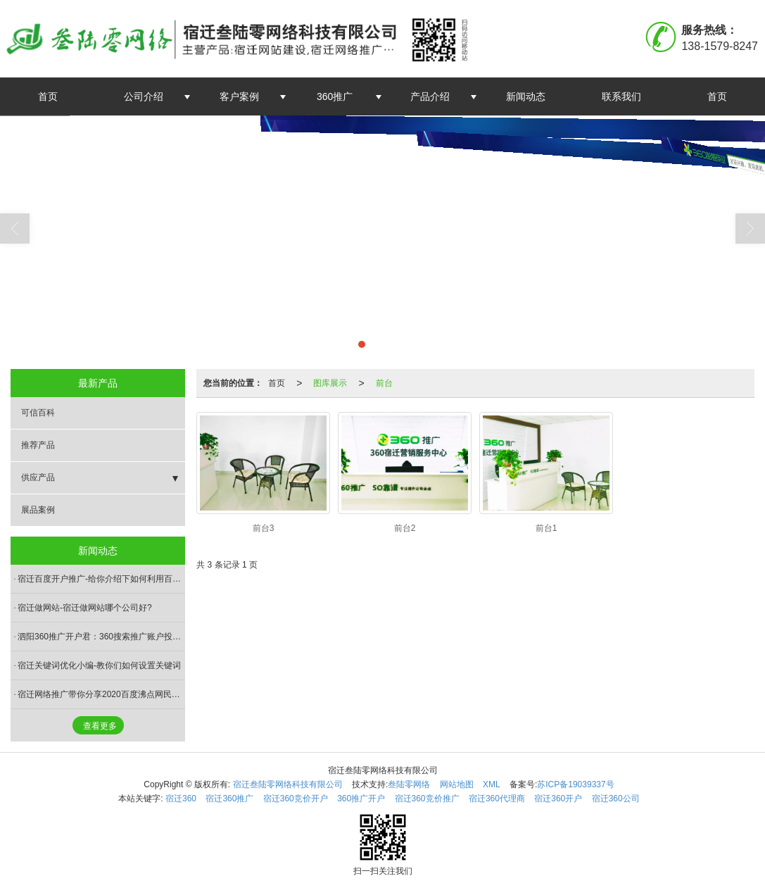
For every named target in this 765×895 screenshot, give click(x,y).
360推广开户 (361, 798)
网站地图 (457, 784)
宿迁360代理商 (497, 798)
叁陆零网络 (409, 784)
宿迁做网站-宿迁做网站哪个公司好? (85, 608)
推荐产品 (38, 445)
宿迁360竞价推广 (427, 798)
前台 (384, 383)
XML (491, 784)
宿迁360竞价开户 (295, 798)
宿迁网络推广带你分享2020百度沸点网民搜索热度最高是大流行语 (101, 694)
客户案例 (239, 96)
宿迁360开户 (558, 798)
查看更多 (100, 726)
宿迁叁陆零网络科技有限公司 (288, 784)
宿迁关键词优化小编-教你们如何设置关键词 (99, 665)
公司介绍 (143, 96)
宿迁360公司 (616, 798)
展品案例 (38, 510)
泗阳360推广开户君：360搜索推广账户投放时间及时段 (101, 636)
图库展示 (330, 383)
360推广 (335, 96)
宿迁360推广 (229, 798)
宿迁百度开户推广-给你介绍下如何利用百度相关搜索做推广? (101, 579)
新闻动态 (525, 96)
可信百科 (38, 413)
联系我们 (621, 96)
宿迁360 (180, 798)
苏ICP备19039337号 (575, 784)
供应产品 (38, 477)
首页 (48, 96)
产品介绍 (430, 96)
